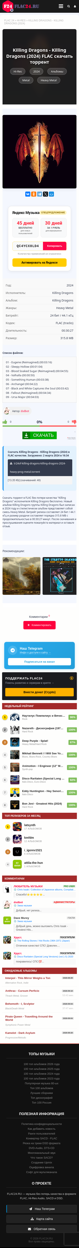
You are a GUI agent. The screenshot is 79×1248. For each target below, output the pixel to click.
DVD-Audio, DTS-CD (41, 1148)
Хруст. (18, 938)
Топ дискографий (42, 1098)
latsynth (30, 826)
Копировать (54, 246)
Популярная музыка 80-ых (41, 1084)
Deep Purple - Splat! (35, 741)
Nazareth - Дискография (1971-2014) (43, 729)
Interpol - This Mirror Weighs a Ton (27, 978)
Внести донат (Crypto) (39, 693)
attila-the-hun (33, 863)
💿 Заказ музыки (23, 906)
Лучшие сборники (41, 1093)
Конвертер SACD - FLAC (41, 1139)
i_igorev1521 (33, 851)
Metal (25, 80)
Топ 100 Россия (41, 1103)
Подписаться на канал (39, 662)
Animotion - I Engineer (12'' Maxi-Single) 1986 (43, 766)
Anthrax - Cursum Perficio (22, 991)
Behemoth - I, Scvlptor (19, 1004)
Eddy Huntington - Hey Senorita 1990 (43, 791)
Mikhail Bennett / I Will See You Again (43, 754)
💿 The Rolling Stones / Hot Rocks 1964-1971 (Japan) (42, 941)
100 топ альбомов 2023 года (42, 1079)
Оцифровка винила (41, 1168)
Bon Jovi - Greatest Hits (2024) (42, 804)
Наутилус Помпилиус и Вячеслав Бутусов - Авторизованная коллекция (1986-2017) (44, 716)
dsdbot (25, 412)
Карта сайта (42, 1219)
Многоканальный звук (41, 1153)
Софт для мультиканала (41, 1173)
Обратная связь (41, 1229)
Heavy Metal (49, 80)
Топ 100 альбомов (41, 1089)
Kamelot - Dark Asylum (20, 1033)
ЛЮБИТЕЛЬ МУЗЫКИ (28, 887)
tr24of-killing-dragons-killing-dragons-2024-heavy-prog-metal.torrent (38, 468)
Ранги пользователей (41, 1134)
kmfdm (29, 838)
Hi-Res (21, 20)
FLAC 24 (23, 6)
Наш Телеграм (42, 1209)
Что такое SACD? (42, 1158)
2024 (36, 71)
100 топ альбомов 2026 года (42, 1064)
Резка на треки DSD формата (41, 1144)
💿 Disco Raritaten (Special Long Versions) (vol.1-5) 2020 (43, 957)
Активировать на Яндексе (39, 263)
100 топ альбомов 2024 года (42, 1074)
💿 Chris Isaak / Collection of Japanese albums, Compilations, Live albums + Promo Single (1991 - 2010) (45, 890)
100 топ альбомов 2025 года (42, 1069)
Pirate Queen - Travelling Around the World (29, 1019)
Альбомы (57, 71)
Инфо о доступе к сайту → (35, 653)
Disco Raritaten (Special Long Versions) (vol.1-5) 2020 (44, 779)
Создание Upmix (41, 1163)
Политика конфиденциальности (41, 1124)
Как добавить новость (41, 1129)
